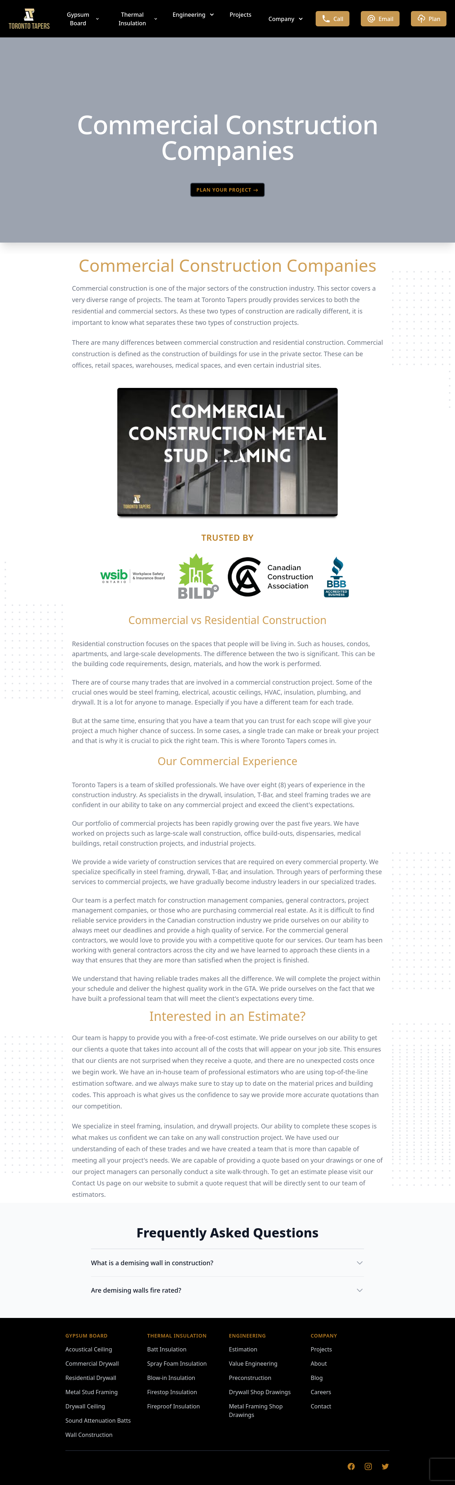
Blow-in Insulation (171, 1378)
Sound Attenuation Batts (98, 1420)
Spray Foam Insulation (177, 1363)
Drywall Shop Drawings (260, 1392)
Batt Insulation (167, 1349)
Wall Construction (89, 1435)
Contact (321, 1406)
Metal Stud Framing (91, 1392)
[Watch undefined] (227, 452)
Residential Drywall (90, 1378)
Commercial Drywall (92, 1363)
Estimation (243, 1349)
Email (380, 18)
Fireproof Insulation (173, 1406)
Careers (321, 1392)
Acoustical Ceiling (88, 1349)
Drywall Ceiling (85, 1406)
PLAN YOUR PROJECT (228, 189)
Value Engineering (253, 1363)
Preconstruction (250, 1378)
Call (332, 18)
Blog (317, 1378)
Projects (240, 15)
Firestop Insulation (172, 1392)
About (319, 1363)
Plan (428, 18)
